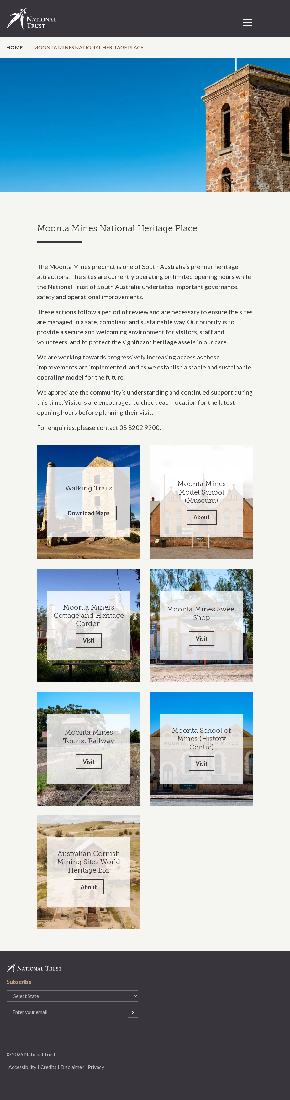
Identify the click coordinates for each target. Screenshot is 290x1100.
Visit (89, 640)
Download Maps (89, 513)
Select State (275, 22)
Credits (48, 1067)
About (201, 517)
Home (14, 47)
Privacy (96, 1067)
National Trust (38, 19)
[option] (145, 125)
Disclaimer (72, 1067)
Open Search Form (261, 22)
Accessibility (22, 1067)
